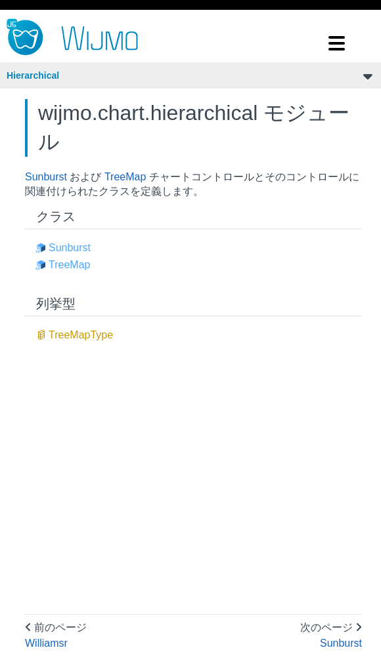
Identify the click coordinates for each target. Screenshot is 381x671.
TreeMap (125, 176)
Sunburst (46, 176)
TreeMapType (81, 334)
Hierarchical (33, 75)
